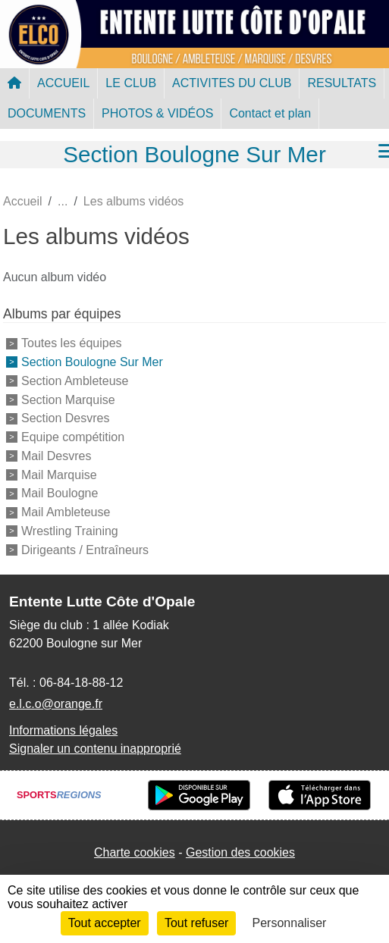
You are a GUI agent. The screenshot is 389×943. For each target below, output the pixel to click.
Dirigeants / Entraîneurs (85, 550)
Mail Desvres (56, 456)
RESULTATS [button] (341, 83)
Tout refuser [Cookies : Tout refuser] (196, 922)
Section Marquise (68, 399)
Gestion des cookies (240, 852)
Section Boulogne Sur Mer (92, 362)
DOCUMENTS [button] (47, 113)
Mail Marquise (59, 474)
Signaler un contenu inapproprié (95, 748)
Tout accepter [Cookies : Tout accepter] (104, 922)
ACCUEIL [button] (63, 83)
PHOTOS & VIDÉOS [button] (157, 113)
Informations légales (63, 730)
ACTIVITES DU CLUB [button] (231, 83)
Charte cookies (134, 852)
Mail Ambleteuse (65, 512)
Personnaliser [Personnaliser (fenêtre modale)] (290, 922)
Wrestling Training (69, 531)
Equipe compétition (72, 437)
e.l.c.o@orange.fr (55, 703)
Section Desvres (65, 418)
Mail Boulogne (59, 493)
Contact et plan (270, 113)
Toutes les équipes (71, 343)
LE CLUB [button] (130, 83)
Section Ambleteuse (74, 380)
